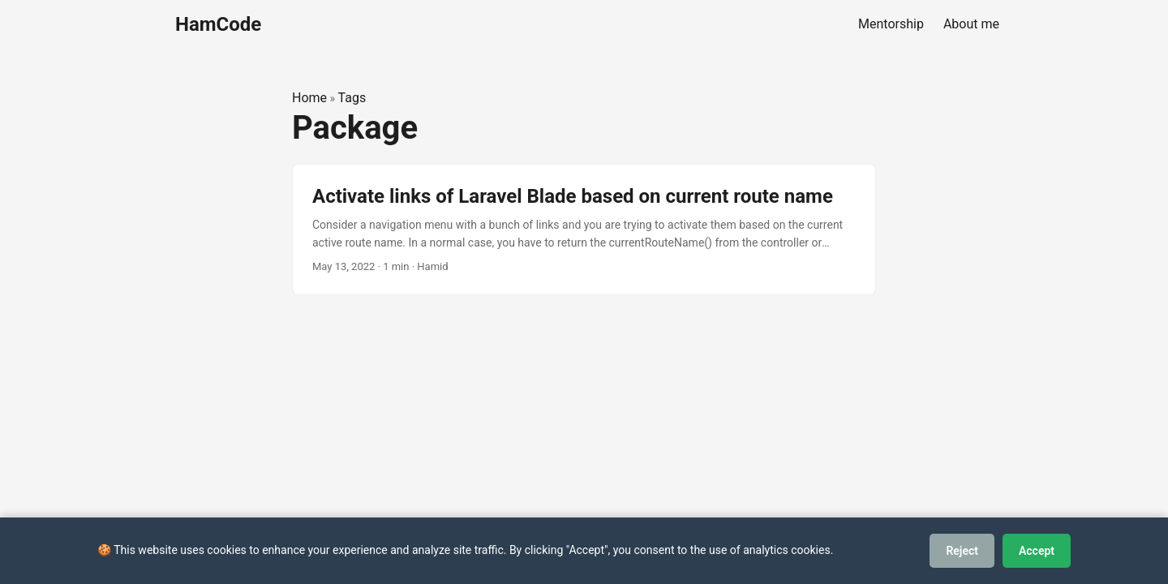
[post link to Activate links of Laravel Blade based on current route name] (584, 230)
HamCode (218, 24)
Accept (1036, 550)
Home (309, 97)
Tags (352, 97)
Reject (962, 550)
